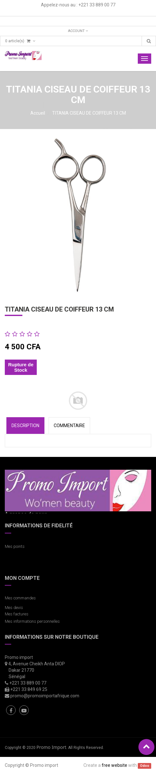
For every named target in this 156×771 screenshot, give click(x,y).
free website (114, 765)
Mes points (15, 546)
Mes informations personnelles (33, 621)
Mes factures (16, 614)
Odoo (144, 766)
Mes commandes (20, 598)
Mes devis (14, 607)
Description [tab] (25, 425)
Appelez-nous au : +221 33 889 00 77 (78, 4)
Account (78, 31)
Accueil (37, 113)
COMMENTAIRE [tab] (69, 425)
